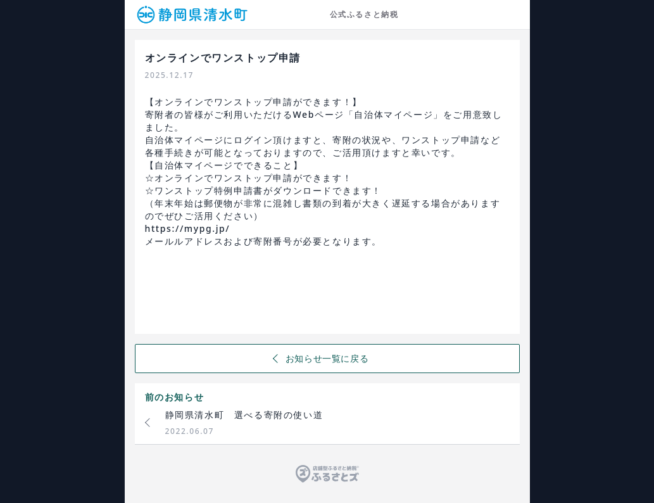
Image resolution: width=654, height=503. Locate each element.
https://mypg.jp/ (187, 228)
